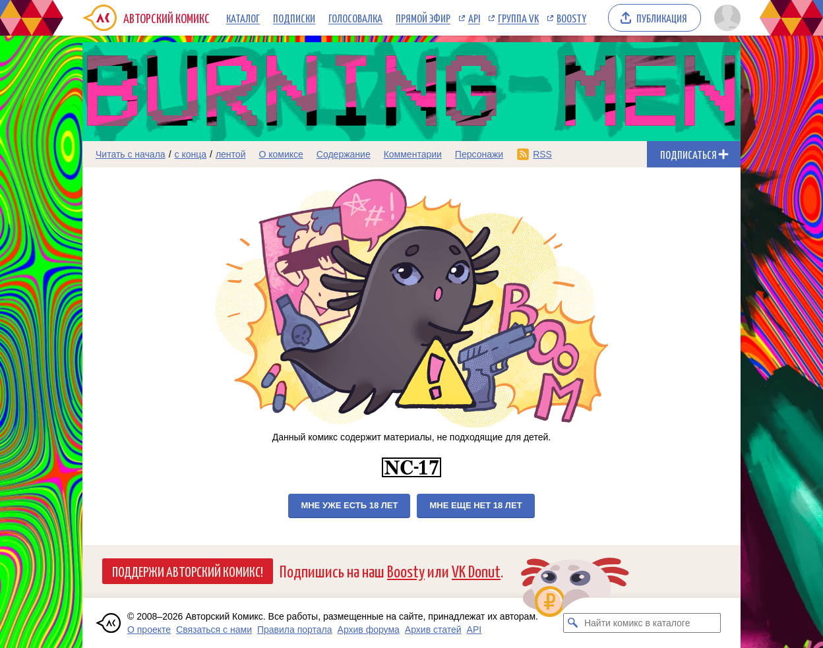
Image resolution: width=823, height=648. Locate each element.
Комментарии (413, 154)
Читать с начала (131, 154)
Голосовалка (355, 18)
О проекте (149, 629)
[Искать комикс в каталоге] (573, 623)
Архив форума (369, 629)
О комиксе (281, 154)
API (474, 18)
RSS (542, 154)
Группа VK (518, 18)
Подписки (294, 18)
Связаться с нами (214, 629)
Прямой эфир (423, 18)
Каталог (243, 18)
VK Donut (476, 570)
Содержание (344, 154)
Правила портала (294, 629)
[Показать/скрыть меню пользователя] (725, 18)
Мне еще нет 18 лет (475, 505)
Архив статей (433, 629)
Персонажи (479, 154)
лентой (231, 154)
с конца (191, 154)
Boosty (571, 18)
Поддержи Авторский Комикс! (187, 570)
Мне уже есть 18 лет (349, 505)
